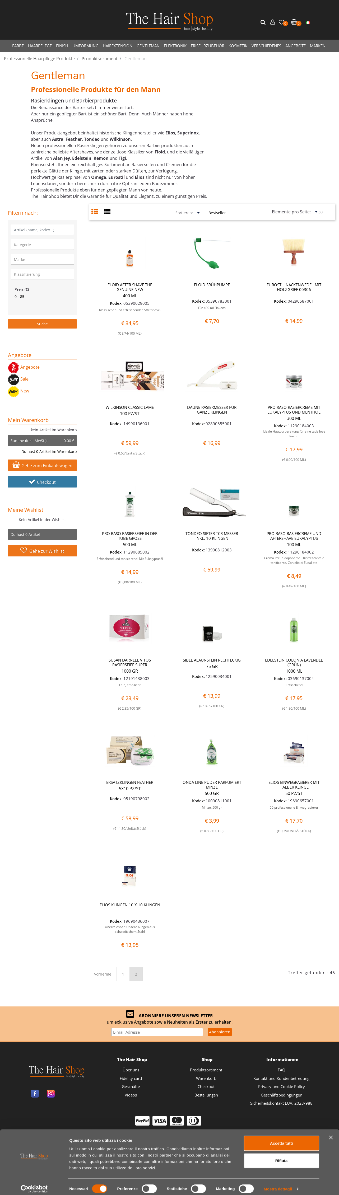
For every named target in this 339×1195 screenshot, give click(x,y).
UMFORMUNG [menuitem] (85, 45)
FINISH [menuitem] (62, 45)
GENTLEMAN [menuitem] (148, 45)
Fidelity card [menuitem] (131, 1078)
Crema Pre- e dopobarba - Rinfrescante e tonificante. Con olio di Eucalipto (294, 560)
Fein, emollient (130, 685)
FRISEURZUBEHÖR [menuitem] (207, 45)
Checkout (42, 482)
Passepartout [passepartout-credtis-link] (192, 1164)
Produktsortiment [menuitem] (206, 1069)
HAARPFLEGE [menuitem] (40, 45)
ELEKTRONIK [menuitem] (175, 45)
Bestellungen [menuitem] (206, 1095)
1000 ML (294, 671)
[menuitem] (308, 22)
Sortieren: (184, 212)
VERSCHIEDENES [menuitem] (266, 45)
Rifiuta (281, 882)
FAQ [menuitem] (281, 1069)
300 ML (294, 418)
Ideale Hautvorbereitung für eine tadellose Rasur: (294, 433)
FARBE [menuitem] (18, 45)
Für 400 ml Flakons (212, 308)
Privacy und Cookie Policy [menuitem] (281, 1086)
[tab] (97, 212)
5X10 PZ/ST (130, 788)
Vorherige (102, 974)
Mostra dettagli (278, 911)
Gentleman (58, 75)
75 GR (212, 666)
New (18, 391)
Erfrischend (294, 685)
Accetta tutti (281, 865)
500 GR (212, 793)
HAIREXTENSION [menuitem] (117, 45)
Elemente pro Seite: (291, 212)
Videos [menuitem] (131, 1095)
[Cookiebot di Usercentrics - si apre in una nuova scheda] (34, 911)
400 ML (130, 296)
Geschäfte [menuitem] (131, 1086)
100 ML (294, 544)
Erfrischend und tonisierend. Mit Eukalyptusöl (130, 558)
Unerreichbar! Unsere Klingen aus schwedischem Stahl (130, 929)
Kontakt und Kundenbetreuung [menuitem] (281, 1078)
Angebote (24, 367)
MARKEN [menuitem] (318, 45)
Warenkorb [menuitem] (206, 1078)
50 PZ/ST (294, 793)
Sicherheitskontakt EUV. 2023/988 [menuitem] (281, 1103)
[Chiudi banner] (331, 859)
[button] (263, 22)
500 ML (130, 544)
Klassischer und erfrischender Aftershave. (130, 310)
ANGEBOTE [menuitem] (295, 45)
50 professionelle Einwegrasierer (294, 807)
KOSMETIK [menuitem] (238, 45)
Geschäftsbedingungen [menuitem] (281, 1095)
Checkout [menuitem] (206, 1086)
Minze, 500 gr (212, 807)
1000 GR (130, 671)
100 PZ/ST (130, 413)
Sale (18, 379)
